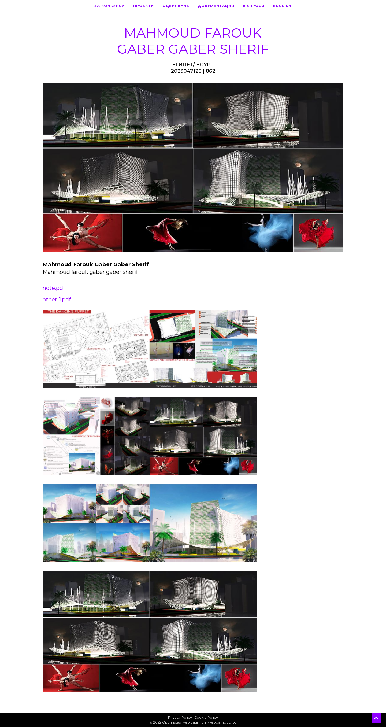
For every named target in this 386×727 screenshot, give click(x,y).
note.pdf (54, 288)
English (282, 6)
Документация (216, 6)
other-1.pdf (57, 299)
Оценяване (175, 6)
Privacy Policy (180, 717)
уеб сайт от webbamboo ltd (209, 722)
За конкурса (110, 6)
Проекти (143, 6)
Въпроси (254, 6)
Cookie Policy (206, 717)
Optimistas (171, 722)
